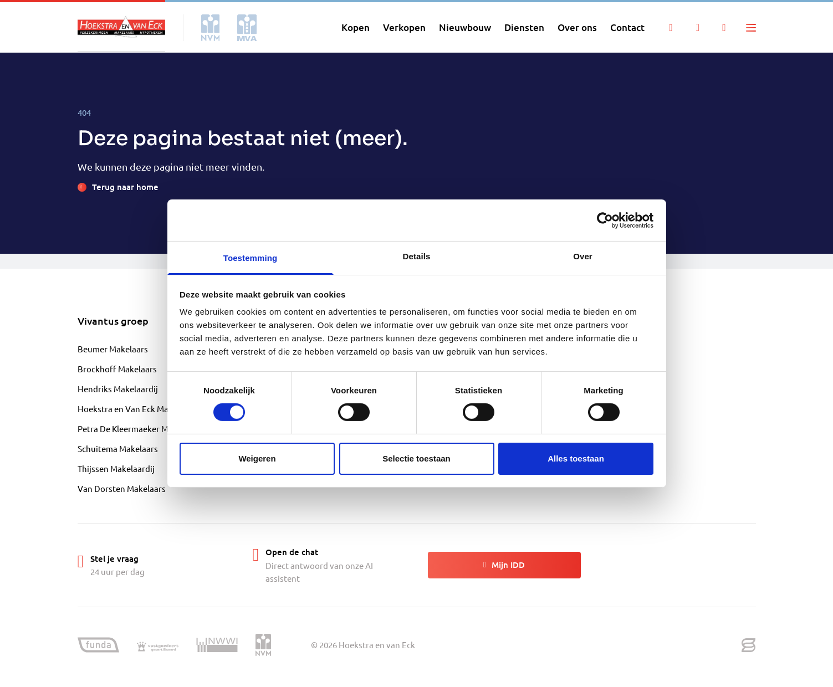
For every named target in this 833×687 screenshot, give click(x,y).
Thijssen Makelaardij (116, 468)
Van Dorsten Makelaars (122, 488)
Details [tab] (417, 256)
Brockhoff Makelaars (117, 368)
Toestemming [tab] (250, 258)
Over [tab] (582, 256)
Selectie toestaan (416, 458)
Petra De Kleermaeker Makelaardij (142, 428)
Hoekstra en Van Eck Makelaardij (139, 408)
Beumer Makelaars (113, 349)
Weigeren (256, 458)
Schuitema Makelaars (118, 448)
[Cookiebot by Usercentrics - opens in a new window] (604, 220)
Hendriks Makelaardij (118, 388)
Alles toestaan (576, 458)
